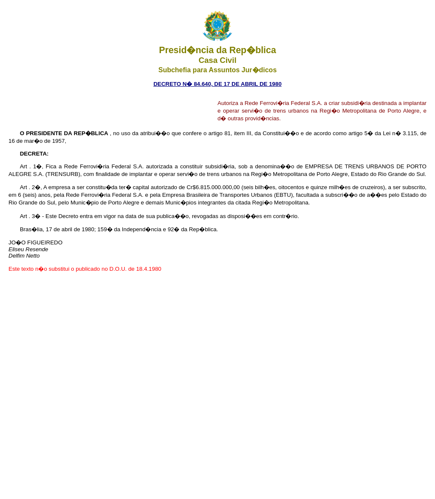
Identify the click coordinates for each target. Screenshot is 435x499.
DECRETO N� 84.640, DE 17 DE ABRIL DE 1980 (217, 84)
